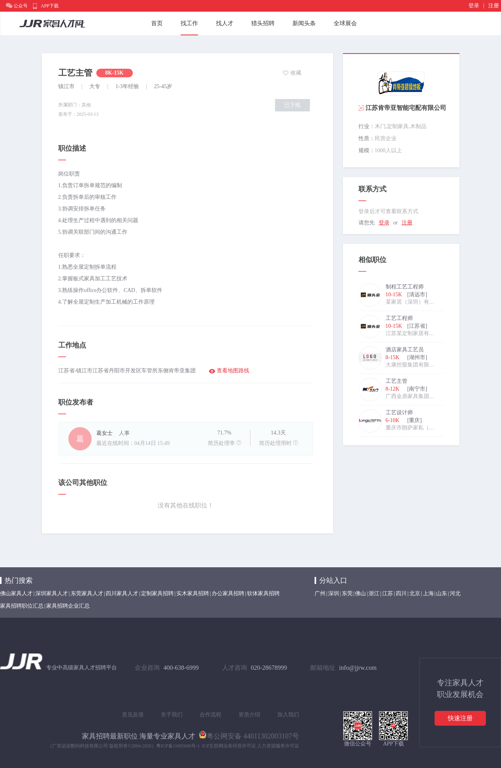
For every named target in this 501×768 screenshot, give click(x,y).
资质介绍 (249, 715)
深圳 (333, 593)
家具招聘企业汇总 (68, 606)
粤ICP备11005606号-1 (178, 746)
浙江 (374, 593)
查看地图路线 (233, 371)
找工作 (189, 23)
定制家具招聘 (157, 593)
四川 (401, 593)
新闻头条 (304, 23)
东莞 (347, 593)
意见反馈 (133, 715)
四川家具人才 (122, 593)
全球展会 (345, 23)
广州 (320, 593)
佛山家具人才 (16, 593)
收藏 (296, 73)
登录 (473, 6)
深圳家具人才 (51, 593)
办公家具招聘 (228, 593)
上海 (428, 593)
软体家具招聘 (263, 593)
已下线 (292, 105)
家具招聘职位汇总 (21, 606)
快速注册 (460, 718)
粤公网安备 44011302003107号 (249, 734)
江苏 (387, 593)
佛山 (360, 593)
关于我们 (172, 715)
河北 (455, 593)
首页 (157, 23)
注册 (493, 6)
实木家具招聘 (192, 593)
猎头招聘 (263, 23)
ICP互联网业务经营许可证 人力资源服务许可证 (250, 746)
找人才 (224, 23)
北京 (414, 593)
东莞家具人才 (87, 593)
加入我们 (288, 715)
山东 (441, 593)
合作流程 (210, 715)
